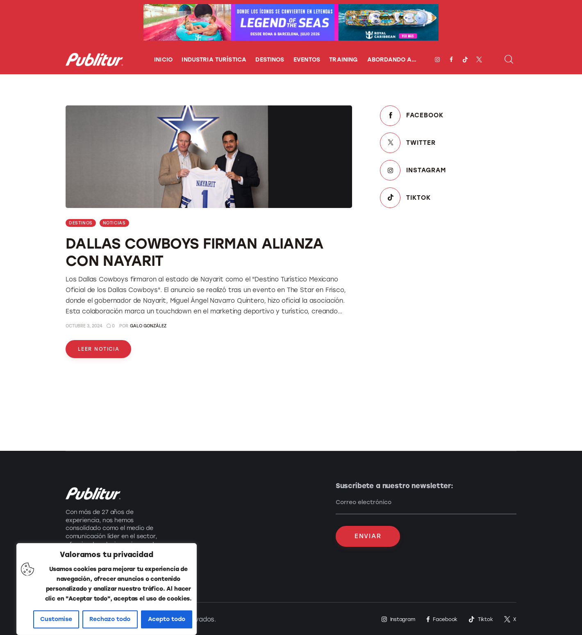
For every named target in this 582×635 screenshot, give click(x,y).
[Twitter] (448, 143)
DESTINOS (81, 223)
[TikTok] (448, 197)
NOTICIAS (114, 223)
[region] (106, 589)
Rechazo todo (109, 619)
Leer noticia (98, 349)
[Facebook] (448, 115)
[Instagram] (448, 170)
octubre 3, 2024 (84, 326)
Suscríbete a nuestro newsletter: (395, 486)
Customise (56, 619)
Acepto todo (166, 619)
